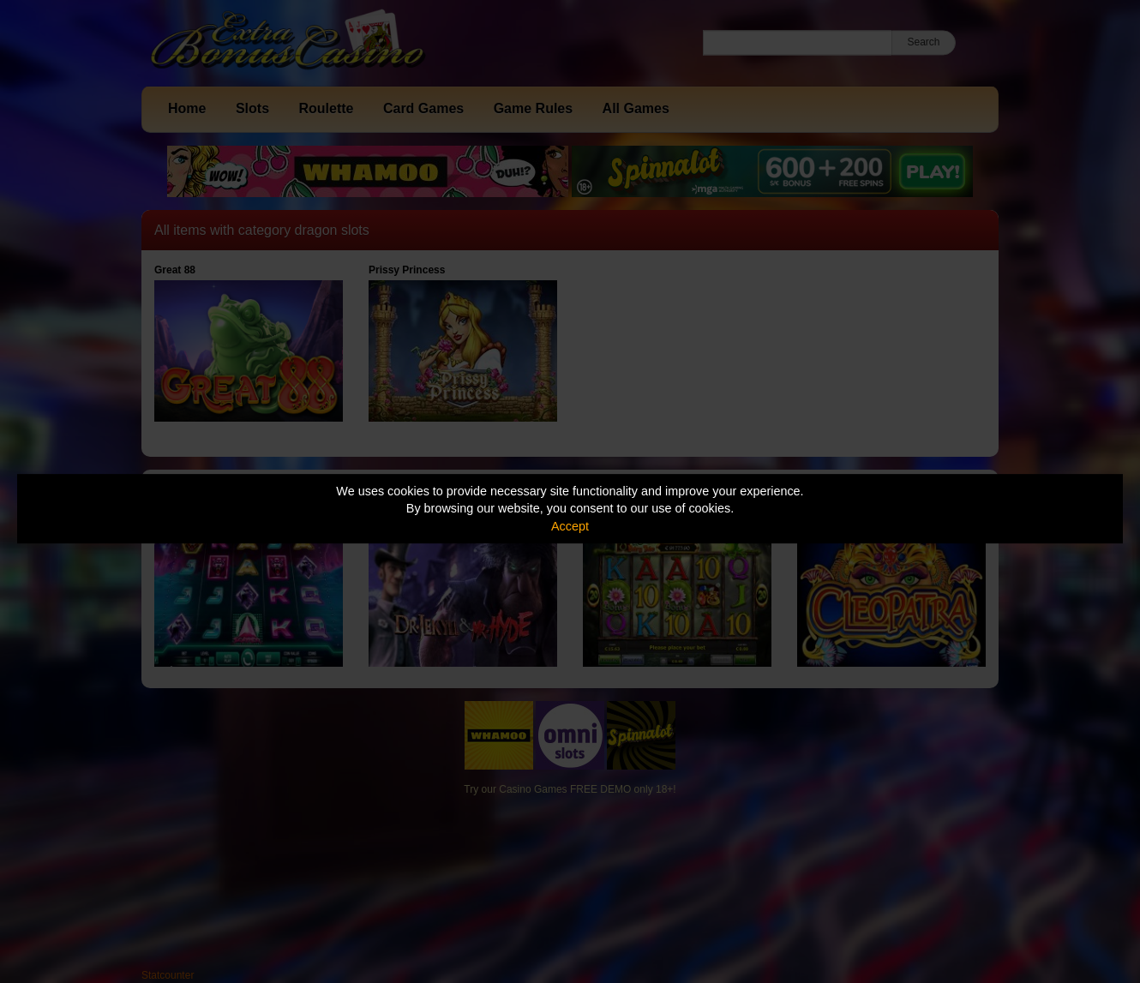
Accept (570, 526)
